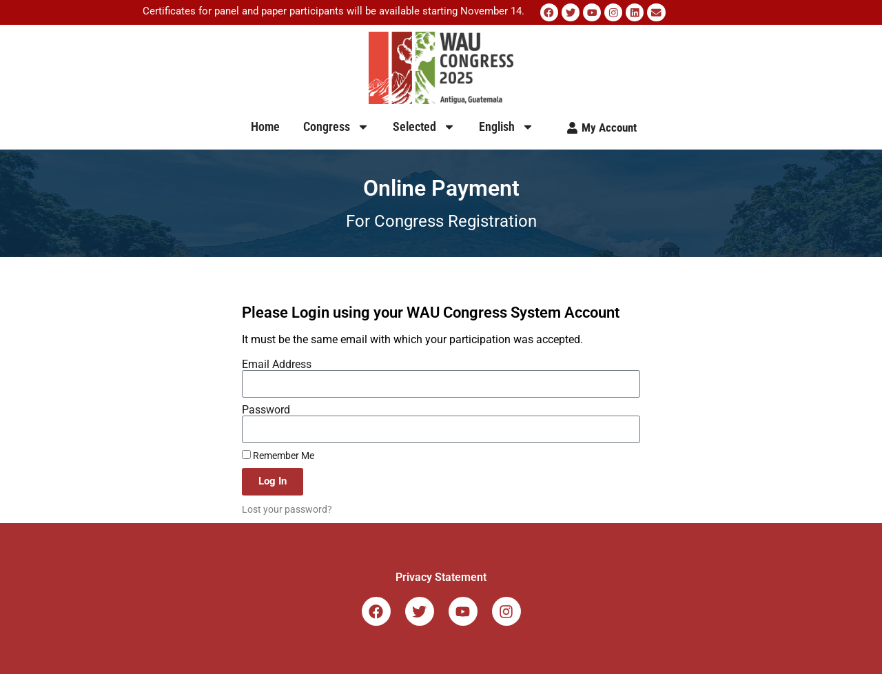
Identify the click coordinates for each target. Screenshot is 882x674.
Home (265, 126)
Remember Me (278, 454)
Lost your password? (287, 508)
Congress (336, 126)
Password (266, 409)
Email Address (276, 363)
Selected (424, 126)
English (506, 126)
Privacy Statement (441, 576)
